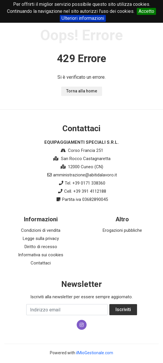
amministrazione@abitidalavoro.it (85, 175)
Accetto (146, 11)
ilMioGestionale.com (94, 352)
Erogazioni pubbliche (122, 230)
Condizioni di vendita (40, 230)
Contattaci (41, 263)
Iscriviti (123, 309)
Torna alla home (81, 91)
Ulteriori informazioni (83, 18)
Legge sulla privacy (41, 238)
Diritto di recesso (40, 246)
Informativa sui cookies (40, 254)
